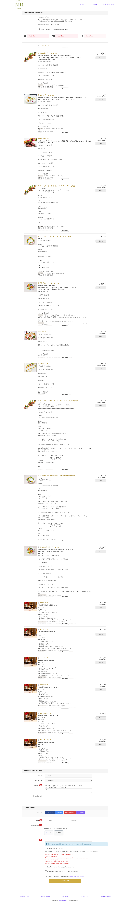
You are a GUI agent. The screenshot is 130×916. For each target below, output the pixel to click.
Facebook (50, 812)
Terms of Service (45, 896)
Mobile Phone (36, 825)
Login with (39, 813)
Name (39, 820)
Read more (65, 47)
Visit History (38, 780)
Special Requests (37, 796)
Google (59, 812)
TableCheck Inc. (63, 900)
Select (101, 58)
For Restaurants (24, 896)
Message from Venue (43, 17)
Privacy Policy (65, 896)
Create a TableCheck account (54, 848)
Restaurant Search (106, 896)
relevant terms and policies (76, 876)
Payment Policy (85, 896)
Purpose (40, 776)
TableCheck (81, 812)
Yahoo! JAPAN (70, 812)
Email (39, 840)
